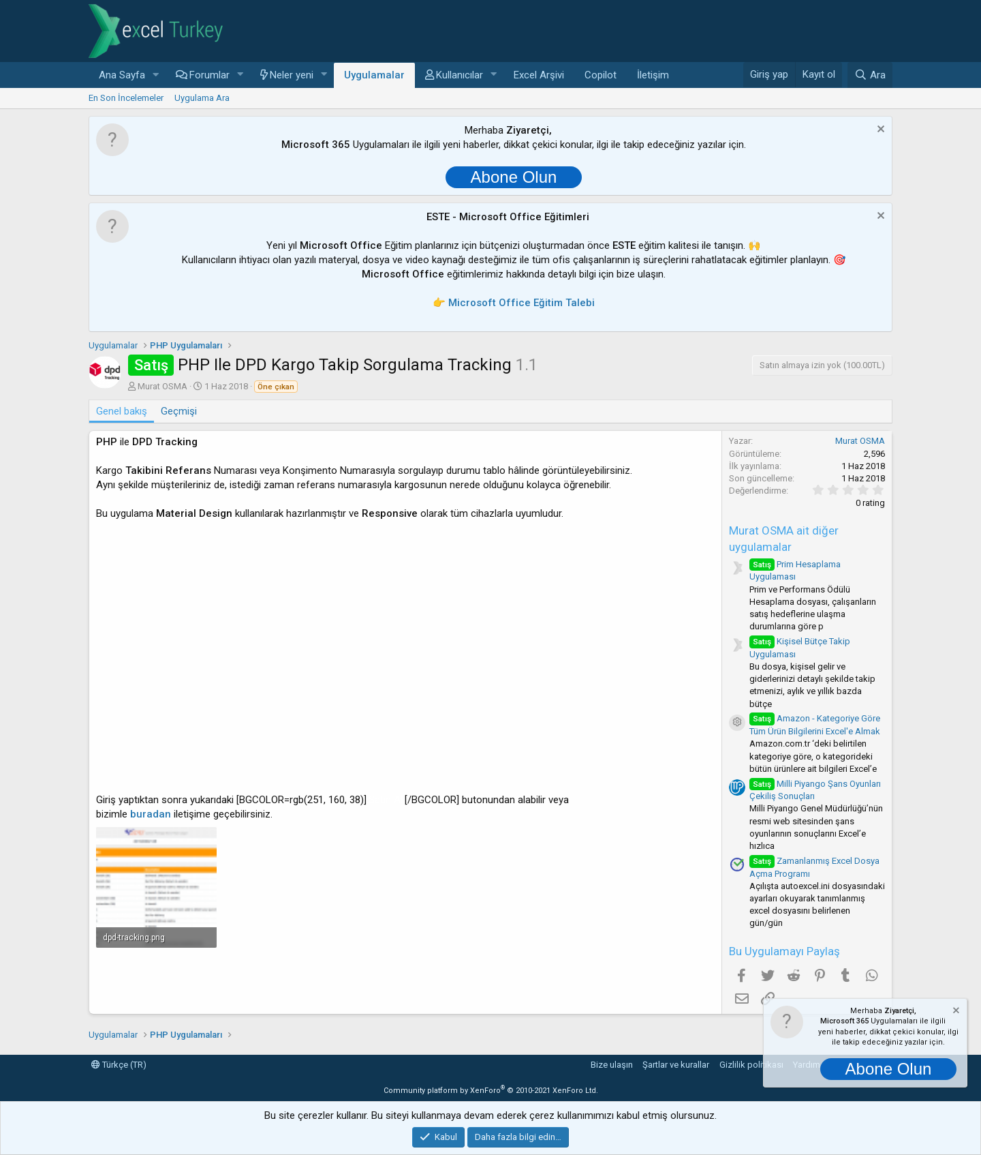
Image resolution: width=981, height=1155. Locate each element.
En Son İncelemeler (126, 98)
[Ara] (869, 75)
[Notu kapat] (879, 130)
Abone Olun (514, 177)
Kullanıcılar (459, 75)
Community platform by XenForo (491, 1090)
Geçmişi (179, 411)
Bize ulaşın (612, 1065)
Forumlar (209, 75)
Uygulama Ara (202, 98)
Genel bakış (121, 411)
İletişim (653, 75)
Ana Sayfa (122, 75)
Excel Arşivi (539, 75)
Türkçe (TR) (118, 1065)
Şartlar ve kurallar (675, 1065)
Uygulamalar (374, 75)
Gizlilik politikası (751, 1065)
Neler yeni (291, 75)
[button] (156, 75)
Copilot (601, 75)
